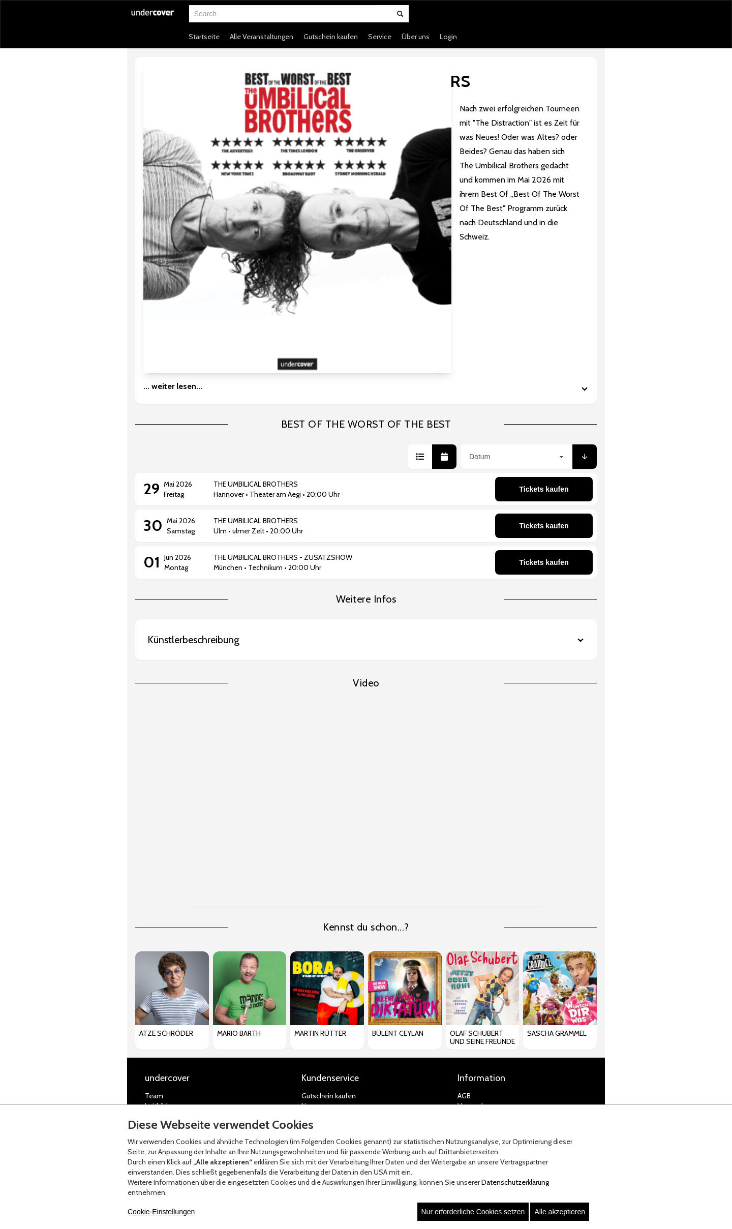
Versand (470, 919)
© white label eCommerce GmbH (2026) (353, 1091)
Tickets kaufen (543, 303)
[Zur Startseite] (153, 18)
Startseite (204, 36)
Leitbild (156, 919)
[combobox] (283, 13)
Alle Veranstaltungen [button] (261, 36)
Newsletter (318, 930)
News (310, 919)
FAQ (307, 960)
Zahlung (470, 930)
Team (154, 909)
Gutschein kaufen (330, 36)
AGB (464, 909)
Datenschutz (478, 950)
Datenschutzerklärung (515, 1182)
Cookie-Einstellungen (161, 1211)
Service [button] (379, 36)
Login (448, 36)
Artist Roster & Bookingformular (194, 940)
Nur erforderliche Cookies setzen (473, 1212)
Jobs (152, 930)
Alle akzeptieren (559, 1212)
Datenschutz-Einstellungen (500, 960)
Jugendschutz (478, 970)
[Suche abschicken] (400, 13)
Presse (155, 950)
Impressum (475, 980)
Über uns (416, 36)
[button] (420, 270)
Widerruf (471, 940)
